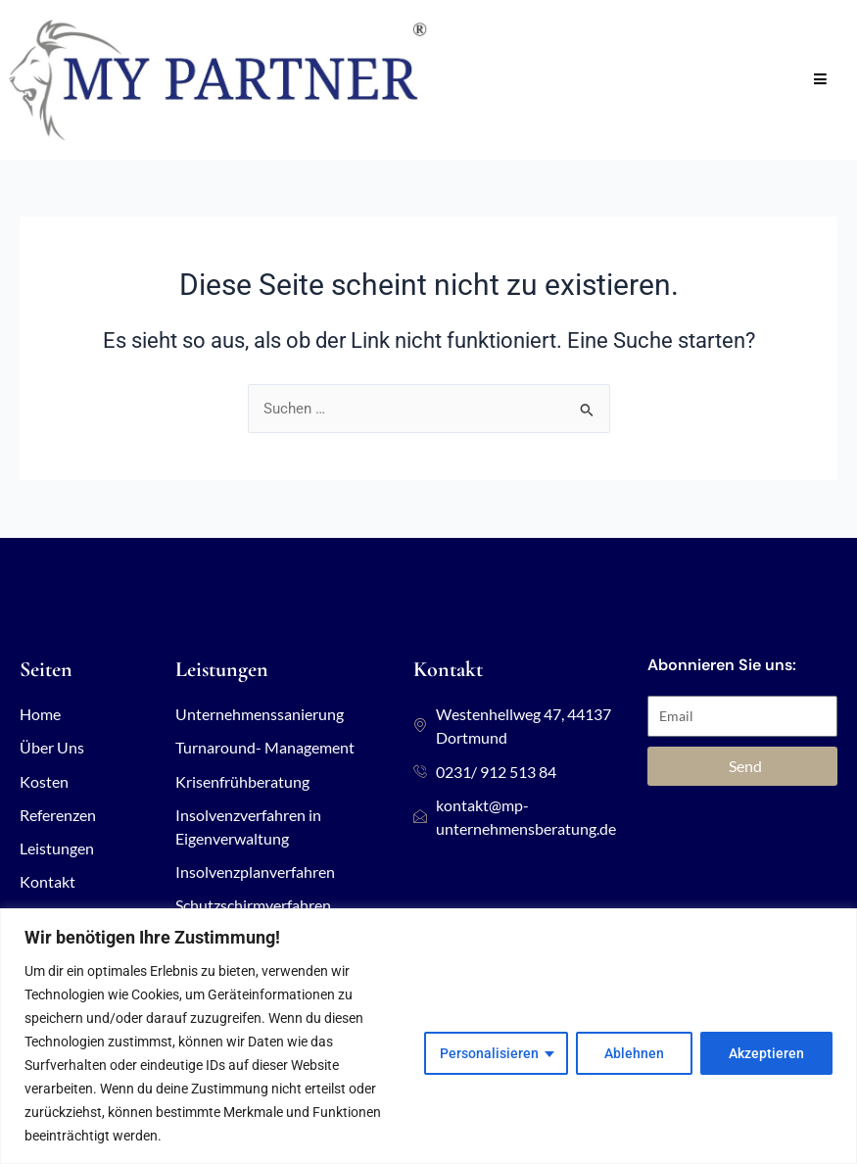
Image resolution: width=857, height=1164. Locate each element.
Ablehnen (634, 1053)
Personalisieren (489, 1053)
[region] (428, 1036)
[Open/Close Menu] (820, 80)
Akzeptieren (766, 1053)
